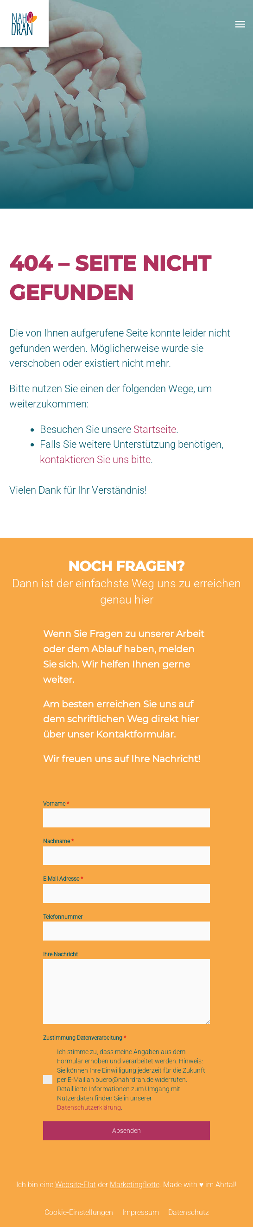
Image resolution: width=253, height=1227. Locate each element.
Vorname (56, 804)
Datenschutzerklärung (89, 1107)
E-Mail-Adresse (63, 879)
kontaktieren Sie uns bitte (95, 459)
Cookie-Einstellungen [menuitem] (78, 1212)
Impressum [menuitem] (140, 1212)
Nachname (58, 841)
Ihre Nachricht (60, 954)
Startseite (154, 429)
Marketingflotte (134, 1184)
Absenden (126, 1130)
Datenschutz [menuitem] (188, 1212)
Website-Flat (75, 1184)
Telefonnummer (62, 917)
